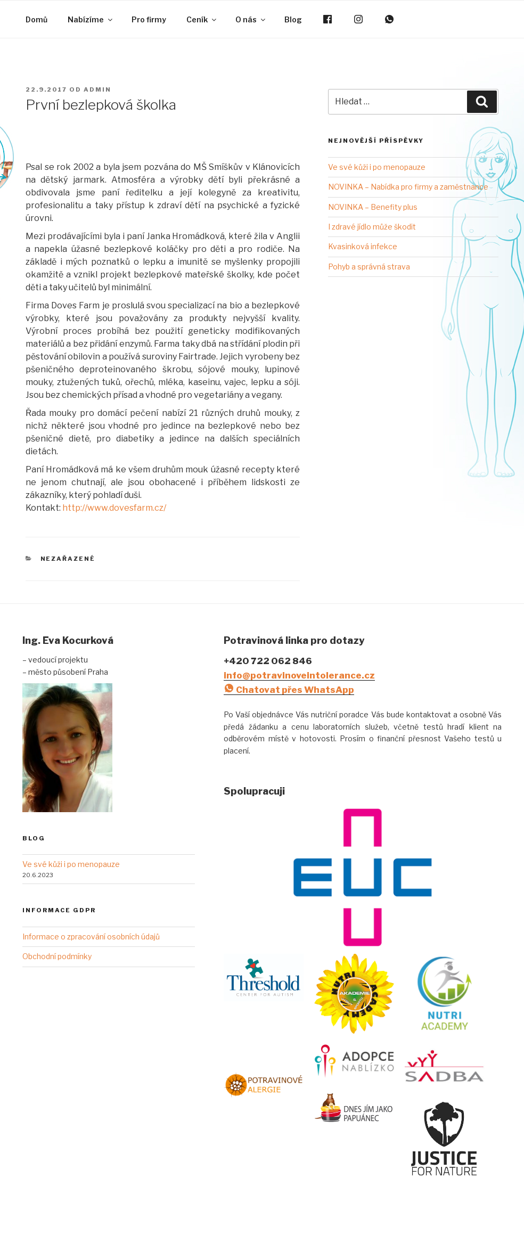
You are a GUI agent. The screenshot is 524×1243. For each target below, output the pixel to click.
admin (97, 89)
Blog (293, 19)
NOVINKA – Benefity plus (372, 206)
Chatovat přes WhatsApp (289, 689)
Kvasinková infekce (362, 246)
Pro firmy (149, 19)
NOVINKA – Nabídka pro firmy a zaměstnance (408, 186)
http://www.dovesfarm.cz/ (114, 508)
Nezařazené (68, 558)
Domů (36, 19)
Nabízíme (91, 19)
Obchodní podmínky (57, 956)
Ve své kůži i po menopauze (376, 166)
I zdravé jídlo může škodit (372, 226)
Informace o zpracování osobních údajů (91, 936)
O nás (251, 19)
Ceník (202, 19)
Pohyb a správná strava (369, 266)
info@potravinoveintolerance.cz (299, 675)
